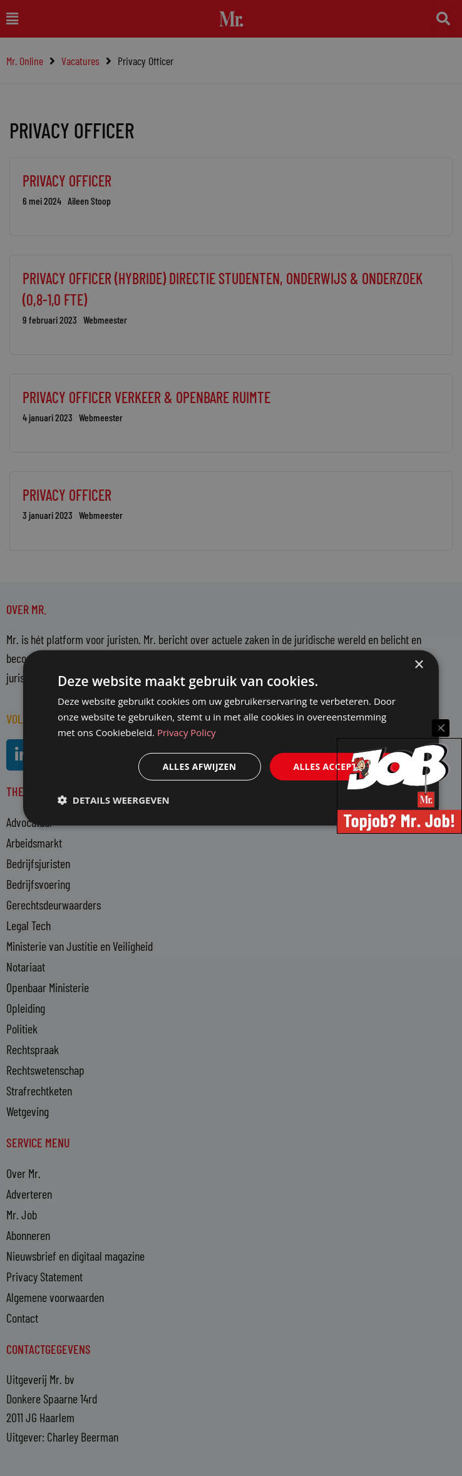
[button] (114, 800)
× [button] (418, 665)
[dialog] (231, 738)
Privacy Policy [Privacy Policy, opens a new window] (186, 732)
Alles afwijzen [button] (200, 766)
